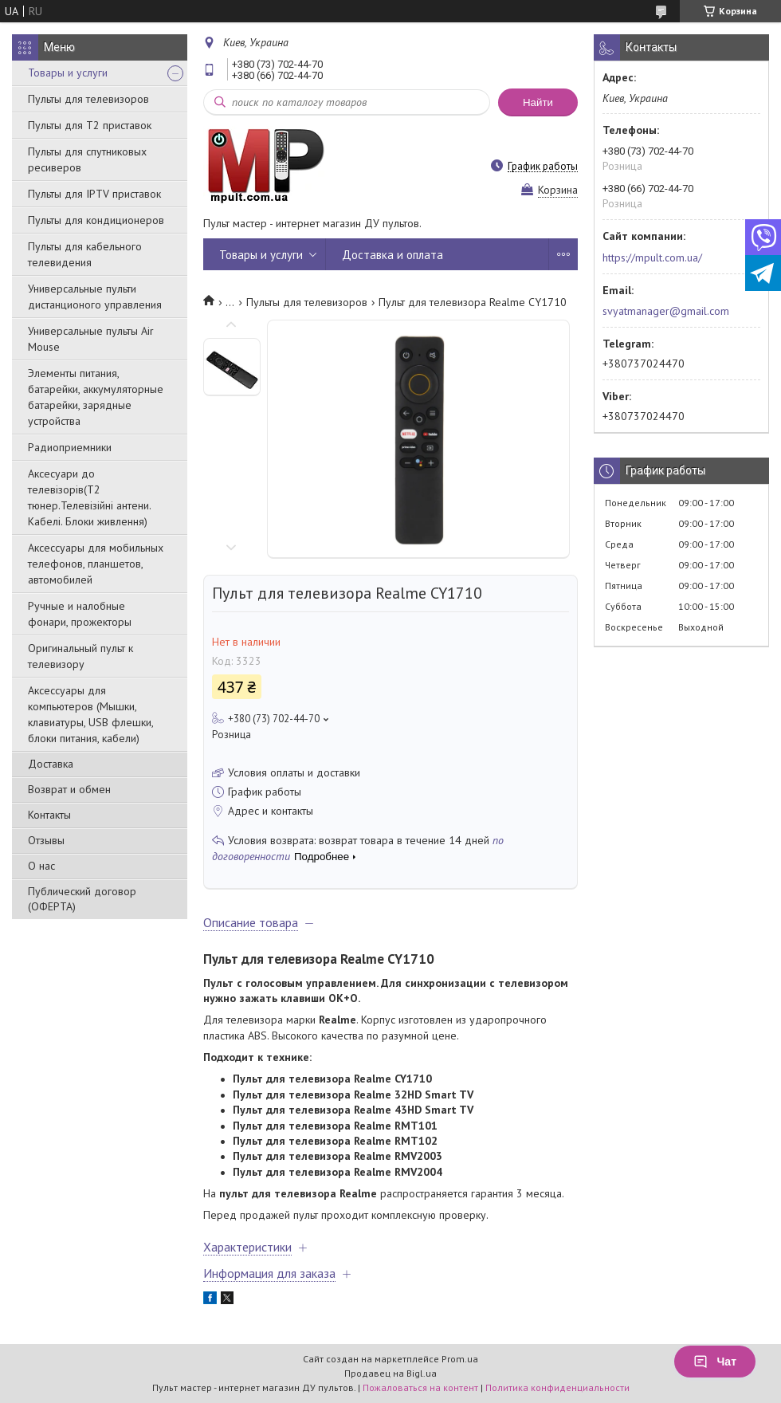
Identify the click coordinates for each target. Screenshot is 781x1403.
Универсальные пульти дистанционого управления (95, 296)
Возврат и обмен (69, 789)
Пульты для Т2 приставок (89, 125)
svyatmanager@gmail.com (665, 311)
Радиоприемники (70, 447)
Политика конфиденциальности (557, 1387)
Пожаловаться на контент (420, 1387)
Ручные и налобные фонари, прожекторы (79, 614)
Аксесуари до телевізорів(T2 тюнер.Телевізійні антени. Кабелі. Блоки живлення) (89, 497)
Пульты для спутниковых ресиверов (87, 159)
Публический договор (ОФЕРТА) (82, 899)
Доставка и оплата (392, 255)
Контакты (49, 815)
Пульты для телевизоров (88, 99)
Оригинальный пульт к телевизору (80, 656)
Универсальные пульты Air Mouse (91, 339)
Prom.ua (460, 1359)
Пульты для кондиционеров (96, 220)
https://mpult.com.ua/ (652, 257)
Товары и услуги (68, 72)
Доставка (50, 764)
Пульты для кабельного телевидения (85, 254)
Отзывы (46, 840)
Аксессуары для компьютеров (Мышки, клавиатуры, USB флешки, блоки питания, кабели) (90, 714)
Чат (714, 1361)
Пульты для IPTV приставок (94, 194)
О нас (41, 866)
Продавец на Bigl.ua (390, 1373)
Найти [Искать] (538, 102)
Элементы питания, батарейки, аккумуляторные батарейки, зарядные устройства (95, 397)
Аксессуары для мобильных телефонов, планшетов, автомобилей (95, 563)
